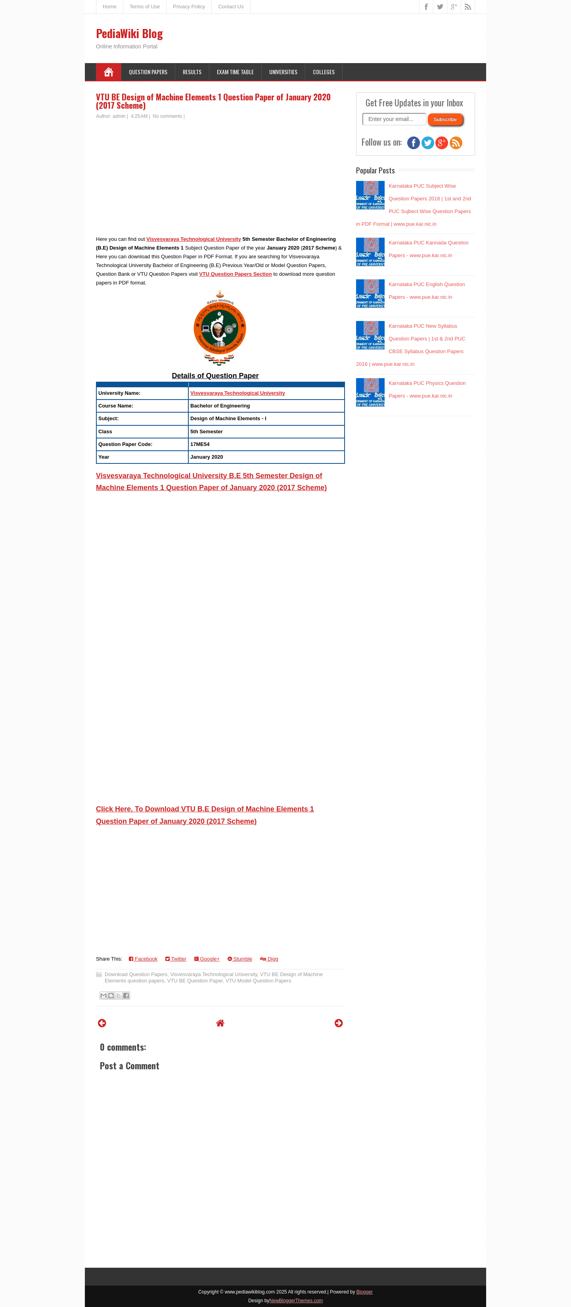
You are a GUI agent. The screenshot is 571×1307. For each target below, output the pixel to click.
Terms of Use (145, 7)
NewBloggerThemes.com (296, 1300)
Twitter (175, 959)
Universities (283, 71)
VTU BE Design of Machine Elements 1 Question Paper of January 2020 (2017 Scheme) (213, 100)
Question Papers (148, 71)
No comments (167, 116)
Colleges (324, 71)
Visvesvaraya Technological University (193, 239)
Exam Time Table (235, 71)
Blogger (364, 1292)
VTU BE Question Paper (195, 981)
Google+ (207, 959)
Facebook (143, 959)
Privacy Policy (189, 7)
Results (192, 71)
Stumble (240, 959)
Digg (269, 959)
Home (110, 7)
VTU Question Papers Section (235, 274)
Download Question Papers (136, 974)
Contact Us (230, 7)
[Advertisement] (220, 179)
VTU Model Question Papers (258, 981)
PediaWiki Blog (129, 33)
